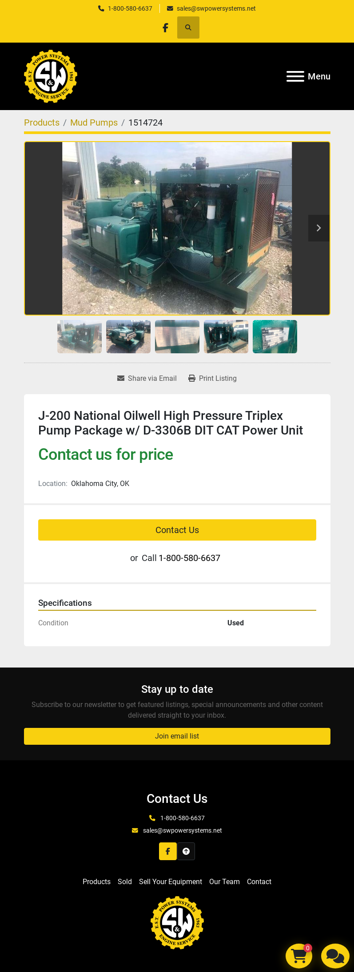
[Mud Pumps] (94, 122)
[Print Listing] (213, 378)
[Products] (42, 122)
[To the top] (186, 851)
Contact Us (177, 530)
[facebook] (166, 27)
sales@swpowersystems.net (216, 8)
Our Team (224, 881)
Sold (125, 881)
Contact (259, 881)
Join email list (177, 736)
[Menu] (295, 76)
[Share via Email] (147, 378)
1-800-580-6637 (130, 8)
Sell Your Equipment (170, 881)
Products (97, 881)
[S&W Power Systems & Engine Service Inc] (177, 922)
